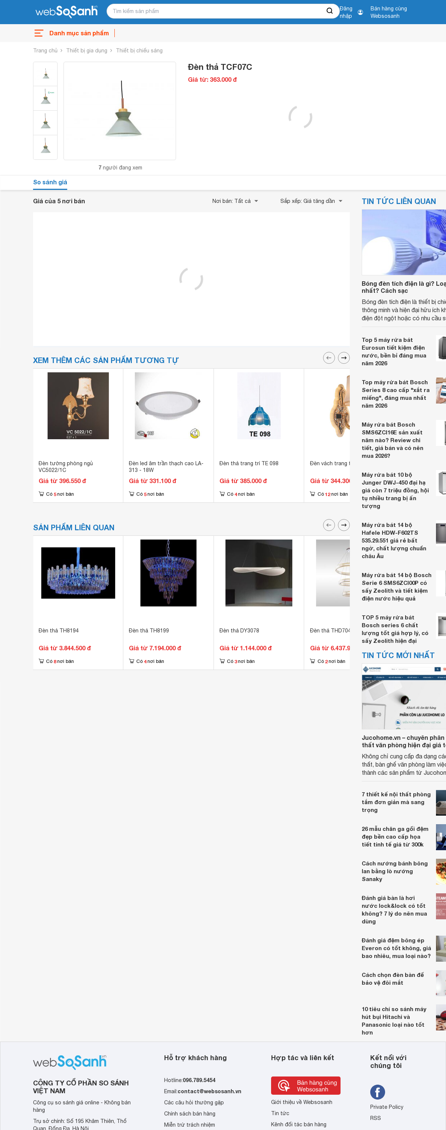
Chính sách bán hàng (189, 1114)
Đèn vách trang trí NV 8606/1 (345, 463)
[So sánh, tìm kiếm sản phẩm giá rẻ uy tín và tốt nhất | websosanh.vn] (66, 12)
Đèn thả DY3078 (239, 631)
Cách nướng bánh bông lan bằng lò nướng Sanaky (395, 871)
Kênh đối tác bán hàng (298, 1124)
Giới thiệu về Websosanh (301, 1102)
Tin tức (280, 1113)
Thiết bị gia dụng (86, 51)
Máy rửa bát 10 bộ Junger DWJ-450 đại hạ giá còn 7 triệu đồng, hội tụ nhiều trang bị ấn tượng (395, 490)
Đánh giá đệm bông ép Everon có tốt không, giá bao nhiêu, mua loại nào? (396, 948)
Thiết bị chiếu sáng (139, 51)
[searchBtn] (330, 11)
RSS (375, 1118)
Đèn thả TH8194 (59, 631)
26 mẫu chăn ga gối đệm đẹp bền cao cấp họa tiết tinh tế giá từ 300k (395, 836)
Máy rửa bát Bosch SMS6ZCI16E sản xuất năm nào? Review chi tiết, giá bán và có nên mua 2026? (392, 440)
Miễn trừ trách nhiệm (189, 1125)
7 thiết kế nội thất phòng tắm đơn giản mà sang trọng (396, 802)
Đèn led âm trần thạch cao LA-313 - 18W (166, 466)
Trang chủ (45, 51)
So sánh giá (50, 181)
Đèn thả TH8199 (149, 631)
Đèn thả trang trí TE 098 (249, 463)
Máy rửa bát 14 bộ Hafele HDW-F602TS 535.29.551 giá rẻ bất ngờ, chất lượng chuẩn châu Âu (394, 540)
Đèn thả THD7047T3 (335, 631)
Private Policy (386, 1107)
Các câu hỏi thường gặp (194, 1102)
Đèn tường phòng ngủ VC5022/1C (66, 466)
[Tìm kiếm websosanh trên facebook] (377, 1092)
